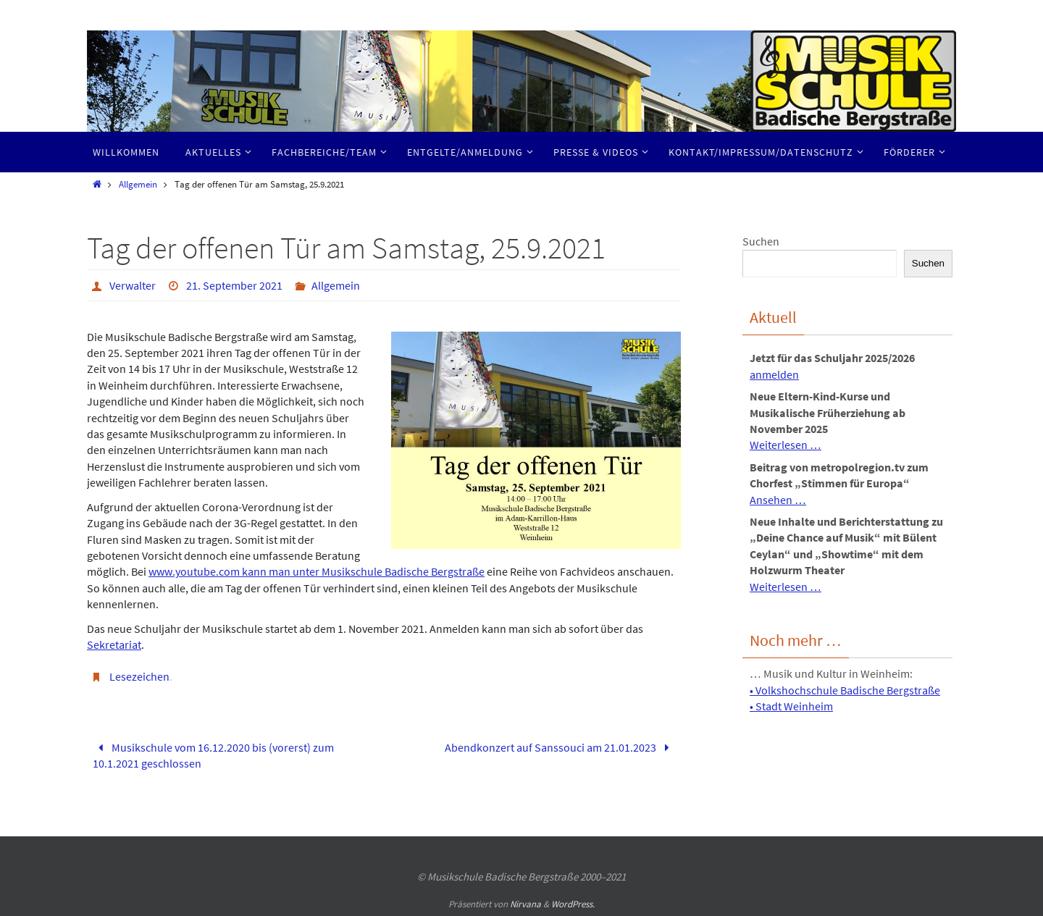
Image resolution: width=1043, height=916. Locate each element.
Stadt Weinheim (794, 706)
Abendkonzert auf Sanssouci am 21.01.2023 (559, 747)
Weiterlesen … (785, 444)
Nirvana (525, 904)
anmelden (774, 374)
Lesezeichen (139, 676)
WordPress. (573, 904)
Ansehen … (778, 499)
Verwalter (132, 285)
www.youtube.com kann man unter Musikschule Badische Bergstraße (316, 571)
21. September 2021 (234, 285)
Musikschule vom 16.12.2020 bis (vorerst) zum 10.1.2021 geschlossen (213, 755)
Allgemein (138, 184)
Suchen (760, 241)
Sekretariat (114, 644)
